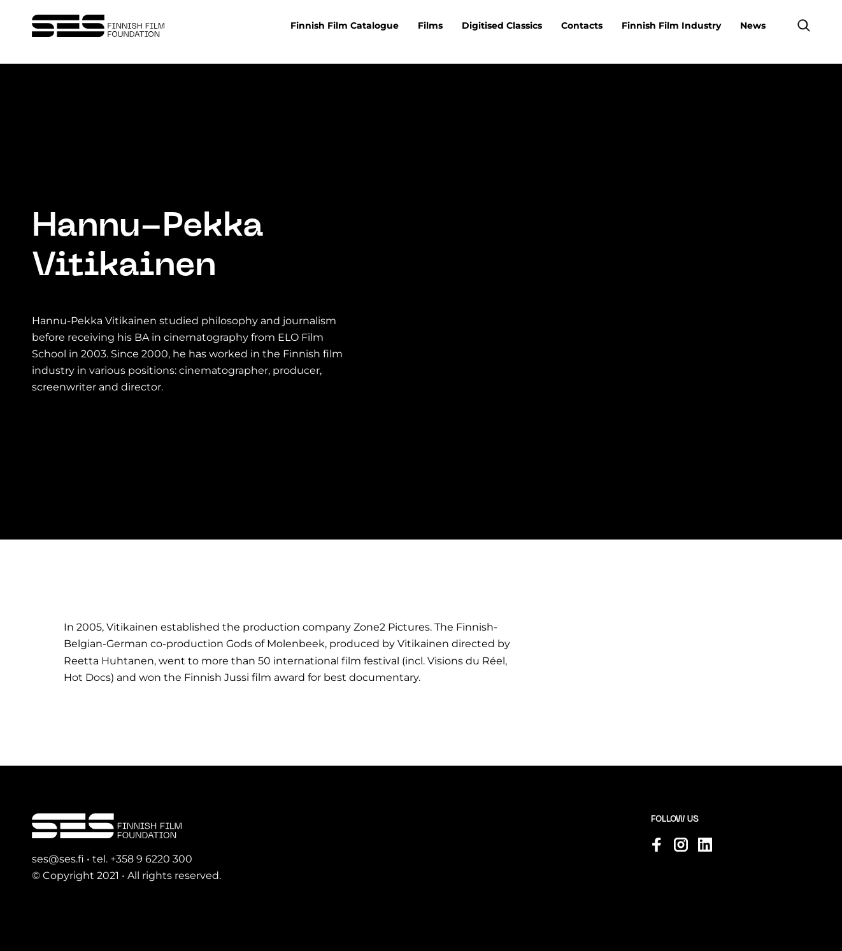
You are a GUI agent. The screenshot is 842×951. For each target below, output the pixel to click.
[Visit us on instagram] (681, 845)
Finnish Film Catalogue (344, 25)
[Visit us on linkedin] (705, 845)
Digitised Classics (502, 25)
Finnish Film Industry (671, 25)
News (753, 25)
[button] (804, 25)
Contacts (582, 25)
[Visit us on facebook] (657, 845)
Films (430, 25)
